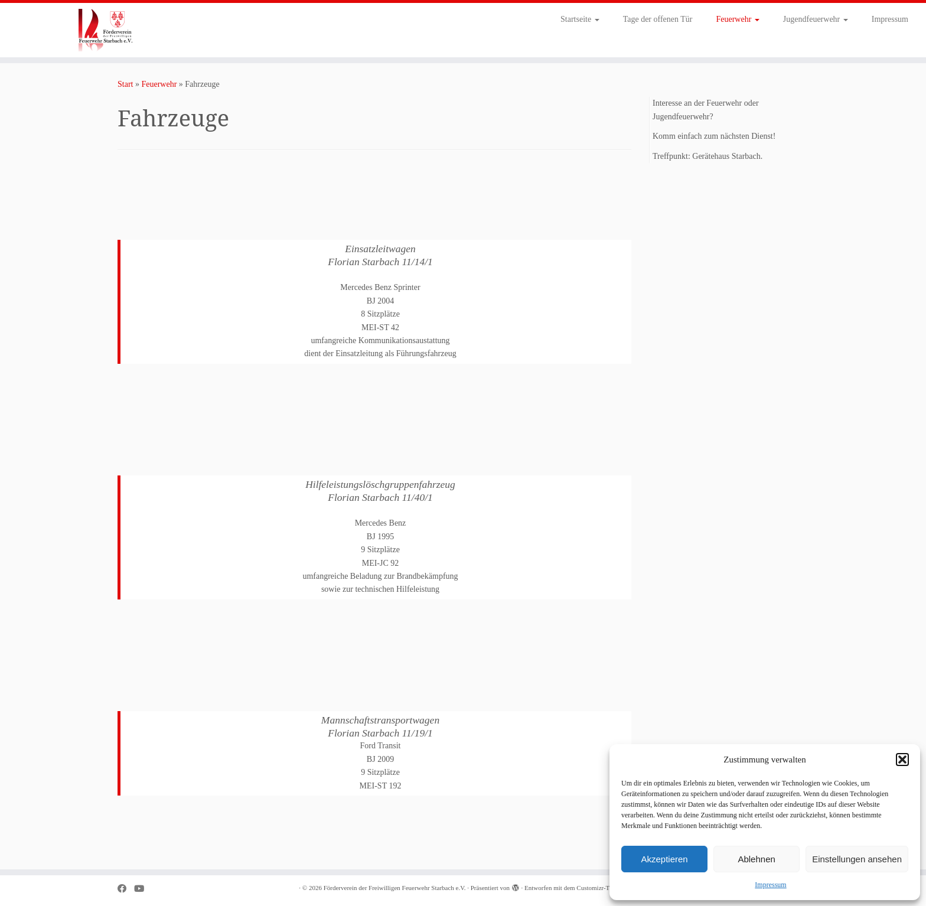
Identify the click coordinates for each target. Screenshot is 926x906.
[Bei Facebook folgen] (126, 888)
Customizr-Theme (600, 887)
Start (125, 84)
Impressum (770, 885)
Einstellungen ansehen (857, 859)
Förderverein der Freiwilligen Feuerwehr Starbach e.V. (395, 887)
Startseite (579, 19)
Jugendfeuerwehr (815, 19)
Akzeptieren (664, 859)
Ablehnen (756, 859)
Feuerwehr (737, 19)
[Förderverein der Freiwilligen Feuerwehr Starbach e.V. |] (107, 30)
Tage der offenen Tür (658, 19)
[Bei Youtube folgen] (143, 888)
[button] (902, 759)
